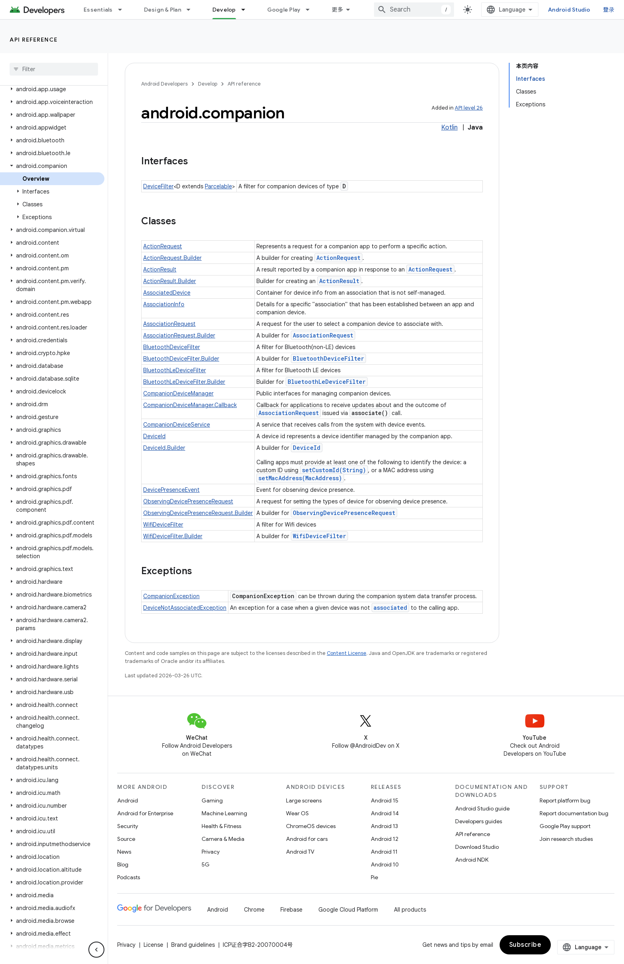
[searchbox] (54, 69)
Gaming (212, 800)
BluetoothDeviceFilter (171, 347)
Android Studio (569, 9)
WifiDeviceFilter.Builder (172, 536)
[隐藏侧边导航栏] (96, 950)
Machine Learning (224, 813)
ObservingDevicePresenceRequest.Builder (198, 513)
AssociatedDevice (166, 292)
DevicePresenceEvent (171, 489)
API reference (34, 39)
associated (390, 607)
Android (127, 800)
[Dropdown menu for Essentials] (123, 9)
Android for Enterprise (145, 813)
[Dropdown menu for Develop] (247, 9)
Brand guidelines (193, 945)
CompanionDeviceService (176, 424)
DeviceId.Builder (164, 447)
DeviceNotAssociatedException (184, 607)
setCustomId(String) (334, 470)
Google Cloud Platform (348, 909)
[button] (52, 89)
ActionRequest (162, 246)
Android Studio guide (482, 808)
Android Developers (164, 83)
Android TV (300, 851)
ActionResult (159, 269)
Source (126, 838)
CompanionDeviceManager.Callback (190, 405)
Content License (346, 653)
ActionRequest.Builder (172, 257)
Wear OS (297, 813)
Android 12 (384, 838)
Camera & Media (223, 838)
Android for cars (307, 838)
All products (410, 909)
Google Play (284, 9)
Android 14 (385, 813)
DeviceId (154, 436)
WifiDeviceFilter (163, 524)
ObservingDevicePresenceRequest (188, 501)
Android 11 (384, 851)
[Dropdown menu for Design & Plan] (192, 9)
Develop (207, 83)
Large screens (304, 800)
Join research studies (566, 838)
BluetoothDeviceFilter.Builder (181, 358)
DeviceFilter (158, 186)
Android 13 (384, 826)
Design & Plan (162, 9)
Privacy (211, 851)
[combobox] (414, 9)
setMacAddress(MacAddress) (300, 478)
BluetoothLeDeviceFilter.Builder (184, 381)
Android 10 (385, 864)
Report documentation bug (574, 813)
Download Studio (477, 846)
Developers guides (478, 821)
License (153, 945)
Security (127, 826)
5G (206, 864)
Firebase (291, 909)
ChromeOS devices (311, 826)
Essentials (98, 9)
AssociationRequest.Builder (179, 335)
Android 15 (384, 800)
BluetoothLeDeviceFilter (174, 370)
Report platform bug (565, 800)
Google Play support (565, 826)
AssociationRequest (169, 323)
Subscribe (525, 945)
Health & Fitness (221, 826)
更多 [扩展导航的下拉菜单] (337, 9)
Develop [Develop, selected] (224, 9)
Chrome (254, 909)
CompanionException (171, 596)
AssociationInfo (163, 304)
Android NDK (471, 859)
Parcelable (218, 186)
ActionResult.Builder (169, 281)
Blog (122, 864)
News (124, 851)
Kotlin (449, 128)
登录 (609, 9)
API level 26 (469, 107)
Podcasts (128, 877)
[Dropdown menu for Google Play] (311, 9)
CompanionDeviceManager (178, 393)
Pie (374, 877)
